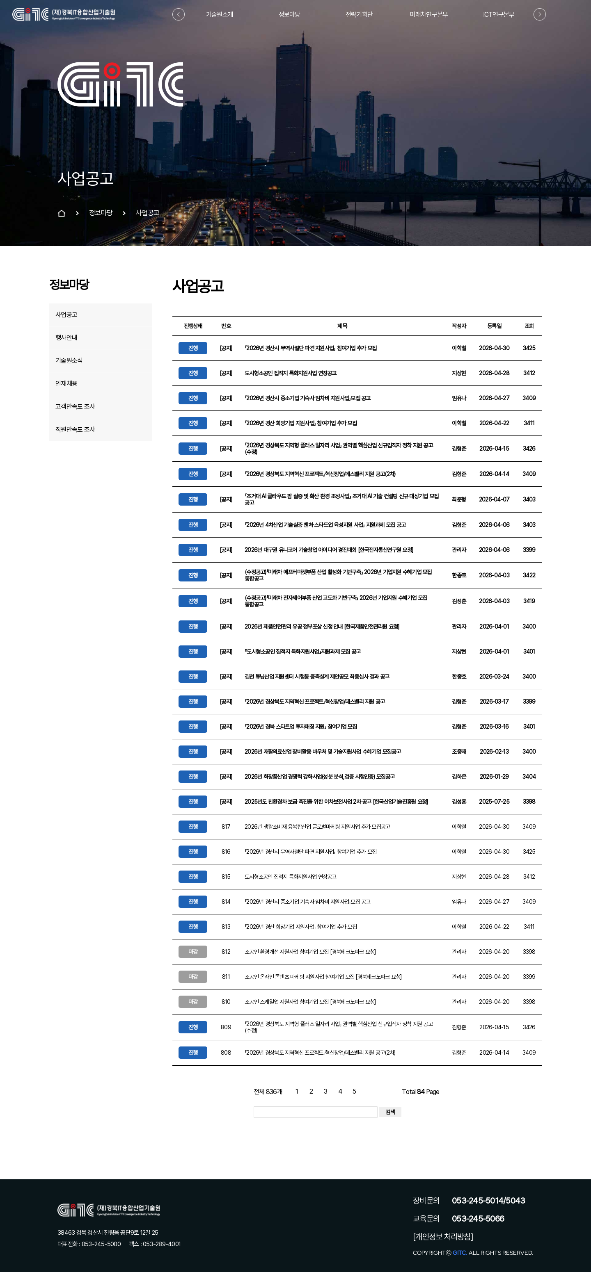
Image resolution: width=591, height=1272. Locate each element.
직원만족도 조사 (75, 429)
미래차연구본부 (429, 14)
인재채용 (66, 384)
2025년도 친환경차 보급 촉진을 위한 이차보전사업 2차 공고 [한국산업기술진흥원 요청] (336, 801)
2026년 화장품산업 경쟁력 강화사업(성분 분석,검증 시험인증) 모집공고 (319, 776)
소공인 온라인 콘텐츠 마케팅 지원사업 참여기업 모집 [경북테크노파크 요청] (323, 976)
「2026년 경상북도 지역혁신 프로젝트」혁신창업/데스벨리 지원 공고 (315, 701)
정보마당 (289, 14)
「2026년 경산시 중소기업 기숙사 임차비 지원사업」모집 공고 (308, 398)
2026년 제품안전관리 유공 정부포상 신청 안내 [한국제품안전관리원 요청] (322, 626)
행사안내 (66, 338)
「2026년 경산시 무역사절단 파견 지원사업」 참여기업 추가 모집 (310, 348)
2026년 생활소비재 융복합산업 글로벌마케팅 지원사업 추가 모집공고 (317, 826)
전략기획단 (359, 14)
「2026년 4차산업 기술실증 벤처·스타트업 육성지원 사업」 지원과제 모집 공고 (325, 525)
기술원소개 (219, 14)
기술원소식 (68, 361)
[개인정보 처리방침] (443, 1237)
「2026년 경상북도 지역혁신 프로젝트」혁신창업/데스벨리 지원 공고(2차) (320, 474)
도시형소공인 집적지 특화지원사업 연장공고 (291, 373)
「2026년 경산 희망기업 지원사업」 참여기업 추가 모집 (301, 423)
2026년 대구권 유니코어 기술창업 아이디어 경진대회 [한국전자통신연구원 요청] (329, 550)
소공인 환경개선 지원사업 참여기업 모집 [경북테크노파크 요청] (310, 951)
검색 (390, 1112)
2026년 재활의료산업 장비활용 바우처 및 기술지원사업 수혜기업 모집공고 (323, 751)
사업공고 (66, 315)
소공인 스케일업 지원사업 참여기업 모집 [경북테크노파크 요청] (310, 1001)
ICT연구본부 (499, 14)
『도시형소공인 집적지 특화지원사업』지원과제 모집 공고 (302, 651)
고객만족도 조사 (75, 406)
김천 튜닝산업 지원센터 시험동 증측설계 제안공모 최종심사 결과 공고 (317, 676)
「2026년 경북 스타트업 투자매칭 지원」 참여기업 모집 (301, 726)
